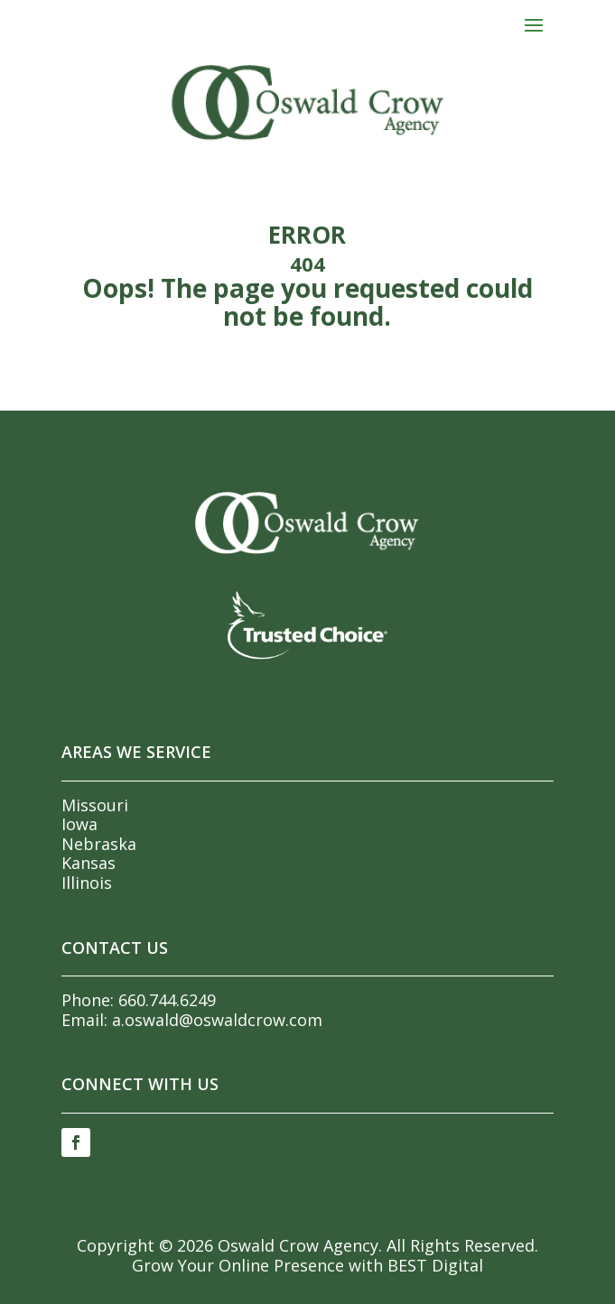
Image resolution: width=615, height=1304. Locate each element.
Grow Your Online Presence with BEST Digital (307, 1265)
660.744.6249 (167, 1000)
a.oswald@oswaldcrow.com (217, 1020)
